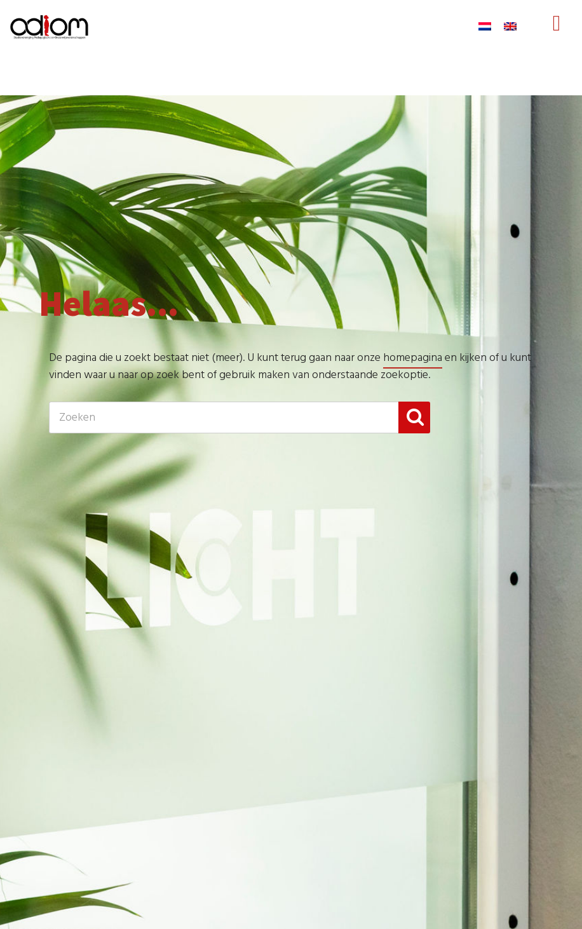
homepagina (412, 358)
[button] (414, 417)
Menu (556, 35)
